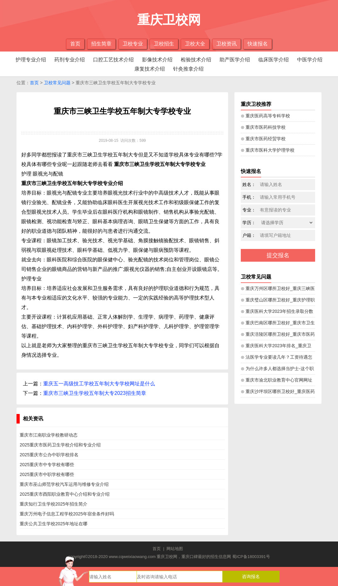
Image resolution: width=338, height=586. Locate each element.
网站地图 (174, 548)
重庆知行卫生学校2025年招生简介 (53, 504)
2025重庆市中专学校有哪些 (47, 464)
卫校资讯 (226, 43)
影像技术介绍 (157, 59)
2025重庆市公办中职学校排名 (49, 454)
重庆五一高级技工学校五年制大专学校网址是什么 (99, 383)
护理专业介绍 (31, 59)
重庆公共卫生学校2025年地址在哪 (53, 523)
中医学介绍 (309, 59)
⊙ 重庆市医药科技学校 (263, 127)
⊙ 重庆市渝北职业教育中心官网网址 (276, 380)
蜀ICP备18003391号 (251, 556)
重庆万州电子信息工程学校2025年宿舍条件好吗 (67, 513)
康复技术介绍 (149, 69)
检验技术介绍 (196, 59)
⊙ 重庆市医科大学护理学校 (267, 150)
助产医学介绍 (235, 59)
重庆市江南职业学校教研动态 (49, 435)
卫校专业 (133, 43)
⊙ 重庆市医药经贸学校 (263, 138)
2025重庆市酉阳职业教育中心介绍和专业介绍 (65, 494)
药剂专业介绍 (69, 59)
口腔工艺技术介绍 (113, 59)
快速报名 (257, 43)
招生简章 (101, 43)
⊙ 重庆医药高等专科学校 (265, 115)
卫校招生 (164, 43)
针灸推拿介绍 (188, 69)
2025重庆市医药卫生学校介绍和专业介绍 (60, 444)
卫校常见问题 (57, 82)
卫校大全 (195, 43)
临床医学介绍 (273, 59)
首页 (75, 43)
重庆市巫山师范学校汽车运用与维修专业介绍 (64, 484)
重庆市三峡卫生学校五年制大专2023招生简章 (94, 393)
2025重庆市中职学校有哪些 (47, 474)
